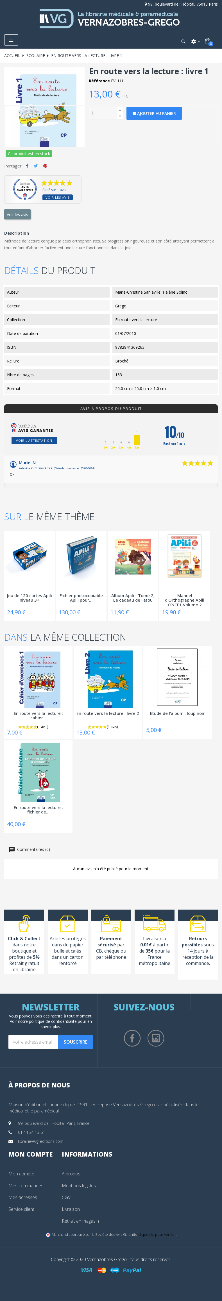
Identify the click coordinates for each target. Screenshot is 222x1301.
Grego (120, 306)
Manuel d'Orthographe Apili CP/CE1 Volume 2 (184, 599)
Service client (21, 1209)
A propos (71, 1174)
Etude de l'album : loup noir (177, 713)
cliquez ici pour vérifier (157, 1234)
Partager (27, 166)
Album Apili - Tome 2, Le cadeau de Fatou (133, 598)
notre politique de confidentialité (47, 1021)
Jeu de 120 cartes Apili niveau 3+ (29, 598)
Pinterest (45, 166)
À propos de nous (39, 1085)
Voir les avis (58, 197)
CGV (66, 1197)
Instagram (156, 1038)
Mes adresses (22, 1197)
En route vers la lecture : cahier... (38, 716)
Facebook (132, 1038)
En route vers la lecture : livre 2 (107, 713)
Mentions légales (79, 1185)
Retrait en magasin (80, 1221)
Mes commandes (25, 1185)
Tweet (36, 166)
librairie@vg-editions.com (41, 1141)
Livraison (71, 1209)
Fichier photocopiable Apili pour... (81, 598)
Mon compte (21, 1174)
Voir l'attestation (34, 440)
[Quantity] (103, 113)
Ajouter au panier (154, 113)
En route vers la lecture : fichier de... (38, 810)
